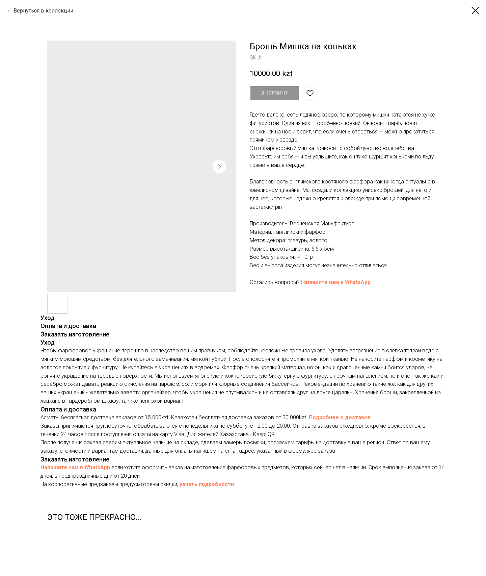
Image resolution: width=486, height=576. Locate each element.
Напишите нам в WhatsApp (336, 282)
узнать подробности (207, 484)
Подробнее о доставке (340, 417)
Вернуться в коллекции (43, 10)
